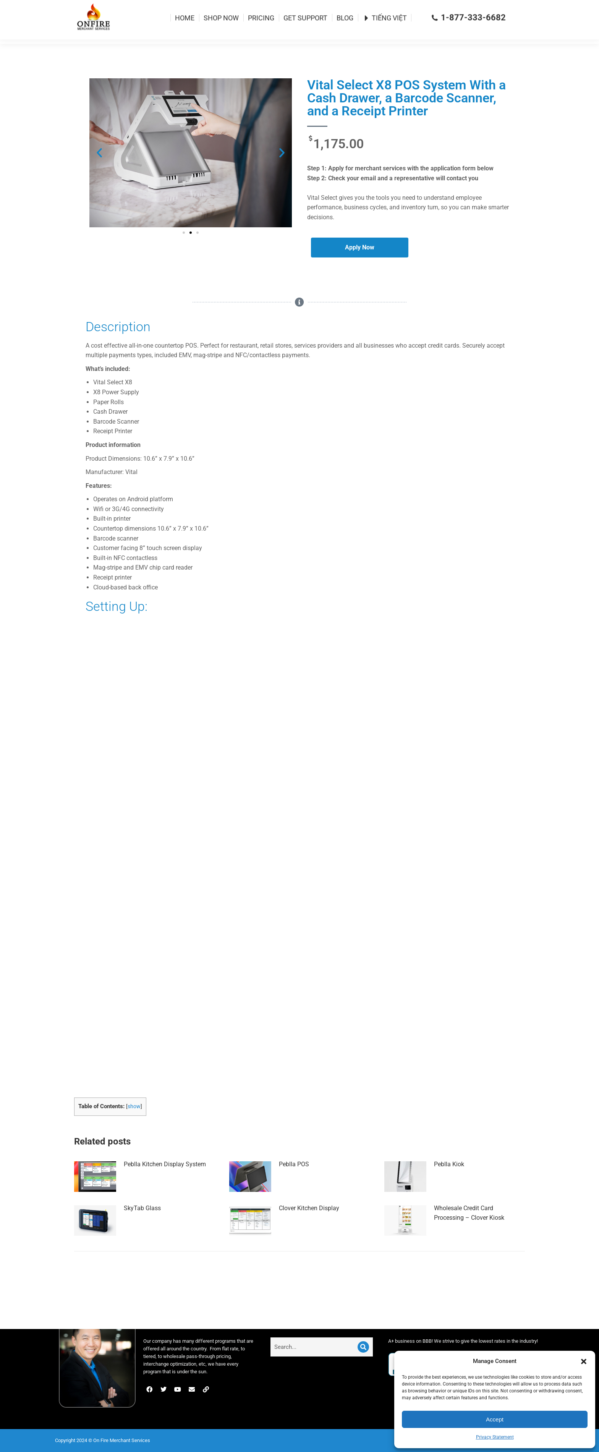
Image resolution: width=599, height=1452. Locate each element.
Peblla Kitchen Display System (165, 1178)
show (134, 1120)
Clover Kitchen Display (309, 1221)
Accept (494, 1419)
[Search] (363, 1347)
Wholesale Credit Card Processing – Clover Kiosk (469, 1226)
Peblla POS (294, 1178)
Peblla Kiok (449, 1178)
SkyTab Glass (142, 1221)
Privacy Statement (495, 1437)
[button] (584, 1361)
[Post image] (95, 1190)
